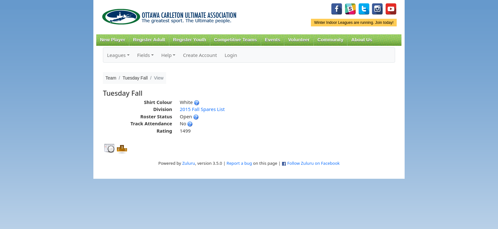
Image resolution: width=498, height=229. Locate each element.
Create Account (200, 55)
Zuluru (188, 163)
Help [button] (166, 55)
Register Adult (149, 39)
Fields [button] (143, 55)
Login (231, 55)
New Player (112, 39)
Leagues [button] (116, 55)
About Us (361, 39)
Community (331, 39)
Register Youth (189, 39)
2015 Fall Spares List (202, 109)
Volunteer (298, 39)
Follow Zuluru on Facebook (313, 163)
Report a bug (239, 163)
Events (272, 39)
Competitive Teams (235, 39)
